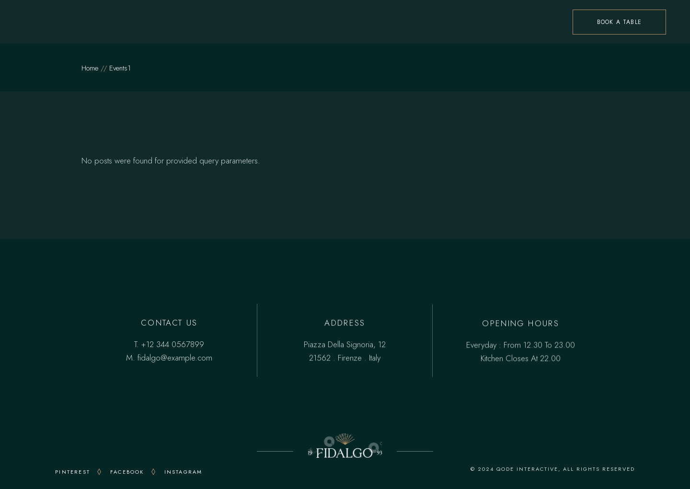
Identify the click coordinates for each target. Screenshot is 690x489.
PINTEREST (72, 472)
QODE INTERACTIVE (527, 469)
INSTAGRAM (183, 472)
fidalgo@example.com (175, 357)
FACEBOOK (127, 472)
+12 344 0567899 (172, 344)
